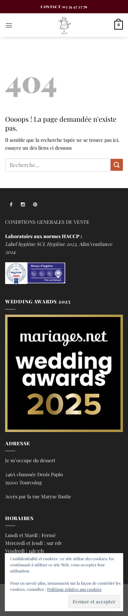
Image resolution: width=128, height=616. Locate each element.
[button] (9, 25)
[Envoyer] (117, 165)
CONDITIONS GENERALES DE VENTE (47, 221)
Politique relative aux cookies (74, 589)
